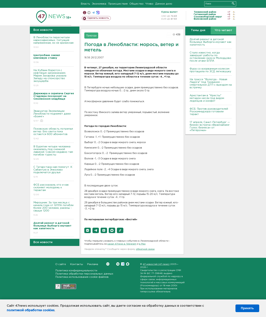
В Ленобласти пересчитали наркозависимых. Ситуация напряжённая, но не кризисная (53, 42)
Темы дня (198, 30)
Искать (233, 3)
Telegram (122, 264)
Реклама (92, 264)
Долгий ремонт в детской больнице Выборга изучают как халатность (210, 42)
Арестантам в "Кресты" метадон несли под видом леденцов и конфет (207, 98)
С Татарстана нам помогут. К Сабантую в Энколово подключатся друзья (53, 172)
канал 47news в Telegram (121, 244)
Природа (91, 36)
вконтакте (89, 12)
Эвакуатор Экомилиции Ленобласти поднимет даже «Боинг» (53, 116)
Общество (136, 4)
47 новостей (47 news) (156, 264)
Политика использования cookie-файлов (82, 277)
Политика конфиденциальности (76, 270)
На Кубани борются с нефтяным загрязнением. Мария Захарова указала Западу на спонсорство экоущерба (53, 78)
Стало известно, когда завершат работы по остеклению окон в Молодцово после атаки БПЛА (210, 57)
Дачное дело (163, 4)
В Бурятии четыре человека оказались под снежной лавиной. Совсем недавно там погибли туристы (53, 153)
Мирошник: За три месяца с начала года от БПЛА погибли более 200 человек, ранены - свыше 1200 (53, 209)
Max (127, 264)
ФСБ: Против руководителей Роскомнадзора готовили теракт (209, 111)
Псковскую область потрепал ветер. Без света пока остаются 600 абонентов (53, 134)
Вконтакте (107, 264)
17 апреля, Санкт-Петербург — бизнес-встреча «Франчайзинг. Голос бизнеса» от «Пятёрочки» (210, 126)
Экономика (99, 4)
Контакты (76, 264)
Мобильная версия (84, 12)
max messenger (97, 12)
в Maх (142, 244)
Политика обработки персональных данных (84, 274)
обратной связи (145, 249)
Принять (247, 308)
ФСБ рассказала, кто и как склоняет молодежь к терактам (53, 190)
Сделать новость (98, 18)
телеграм (93, 12)
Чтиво (149, 4)
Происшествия (118, 4)
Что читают (223, 30)
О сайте (60, 264)
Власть (85, 4)
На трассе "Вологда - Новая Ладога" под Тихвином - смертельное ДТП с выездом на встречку (211, 83)
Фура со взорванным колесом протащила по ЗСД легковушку (210, 70)
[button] (87, 230)
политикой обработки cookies (30, 310)
